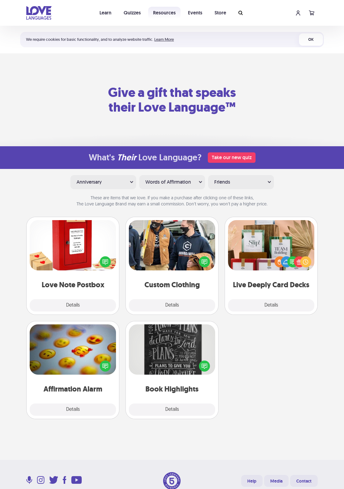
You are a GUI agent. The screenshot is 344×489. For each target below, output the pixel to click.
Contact (304, 481)
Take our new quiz (232, 157)
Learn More (164, 39)
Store (220, 13)
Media (276, 481)
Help (251, 481)
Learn (105, 13)
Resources (164, 13)
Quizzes (132, 13)
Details (73, 305)
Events (195, 13)
